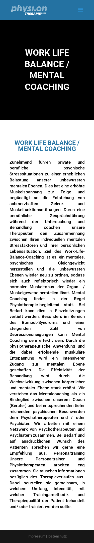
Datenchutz (57, 536)
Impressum (36, 536)
